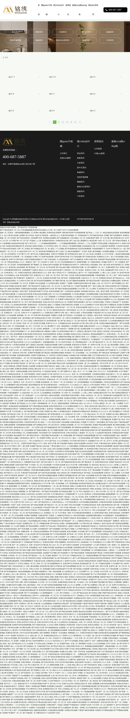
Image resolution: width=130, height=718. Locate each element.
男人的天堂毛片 (54, 428)
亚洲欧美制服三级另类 (64, 591)
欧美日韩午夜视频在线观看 (47, 479)
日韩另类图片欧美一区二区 (52, 604)
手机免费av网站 (112, 375)
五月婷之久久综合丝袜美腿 (53, 402)
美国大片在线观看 (107, 463)
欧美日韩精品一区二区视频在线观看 (25, 436)
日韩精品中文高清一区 (35, 503)
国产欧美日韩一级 (25, 663)
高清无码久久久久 (23, 639)
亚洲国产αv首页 (89, 631)
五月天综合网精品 (102, 538)
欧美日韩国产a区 (74, 458)
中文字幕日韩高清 (24, 634)
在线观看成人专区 (35, 551)
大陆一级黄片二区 (113, 548)
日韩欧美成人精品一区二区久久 (81, 407)
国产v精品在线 (104, 356)
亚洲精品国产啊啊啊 (38, 690)
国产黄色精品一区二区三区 (35, 271)
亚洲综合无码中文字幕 (37, 695)
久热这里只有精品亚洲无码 (86, 564)
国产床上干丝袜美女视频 (95, 306)
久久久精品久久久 (76, 388)
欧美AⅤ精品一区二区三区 (57, 706)
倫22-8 (11, 95)
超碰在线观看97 (30, 700)
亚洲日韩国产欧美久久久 (75, 650)
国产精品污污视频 (67, 532)
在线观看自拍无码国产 (56, 500)
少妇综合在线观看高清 (111, 386)
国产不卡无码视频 (71, 644)
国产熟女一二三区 (92, 236)
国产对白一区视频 (101, 642)
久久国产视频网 (19, 530)
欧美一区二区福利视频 (32, 682)
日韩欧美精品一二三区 (70, 642)
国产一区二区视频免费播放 (87, 612)
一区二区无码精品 (91, 356)
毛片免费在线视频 (8, 471)
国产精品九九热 (123, 431)
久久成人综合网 (29, 538)
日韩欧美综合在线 (62, 244)
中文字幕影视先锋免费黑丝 (81, 516)
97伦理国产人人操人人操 (110, 474)
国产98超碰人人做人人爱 (35, 620)
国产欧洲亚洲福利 (51, 602)
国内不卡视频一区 (79, 676)
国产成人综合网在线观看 (118, 682)
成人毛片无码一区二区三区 (87, 372)
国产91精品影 (83, 583)
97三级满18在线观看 (46, 260)
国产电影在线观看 (77, 556)
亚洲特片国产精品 (118, 332)
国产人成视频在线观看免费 (40, 679)
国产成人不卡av (55, 687)
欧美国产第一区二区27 (20, 306)
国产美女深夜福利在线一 (49, 388)
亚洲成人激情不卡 (85, 644)
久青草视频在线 (105, 423)
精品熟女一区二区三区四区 (109, 543)
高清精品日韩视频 (62, 452)
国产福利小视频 (25, 554)
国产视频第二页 (36, 268)
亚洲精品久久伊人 (103, 260)
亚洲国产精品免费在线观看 (102, 428)
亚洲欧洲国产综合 (112, 271)
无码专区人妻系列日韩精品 (58, 359)
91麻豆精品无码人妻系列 (108, 447)
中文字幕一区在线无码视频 (25, 420)
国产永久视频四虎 (64, 711)
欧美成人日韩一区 (113, 420)
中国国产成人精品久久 (90, 634)
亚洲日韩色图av (16, 362)
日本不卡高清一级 (112, 647)
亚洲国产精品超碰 (43, 612)
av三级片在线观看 (115, 359)
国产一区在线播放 (16, 538)
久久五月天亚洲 (107, 258)
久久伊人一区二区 (60, 354)
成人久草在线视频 (117, 260)
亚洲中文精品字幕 (90, 263)
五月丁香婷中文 (34, 423)
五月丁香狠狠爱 (49, 300)
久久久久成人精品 (20, 524)
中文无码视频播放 (96, 386)
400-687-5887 (115, 9)
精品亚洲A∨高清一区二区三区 (100, 244)
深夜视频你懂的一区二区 (52, 346)
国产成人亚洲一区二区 (99, 674)
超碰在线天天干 (23, 687)
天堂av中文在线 (81, 628)
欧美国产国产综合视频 (8, 359)
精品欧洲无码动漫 (17, 247)
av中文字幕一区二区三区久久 (110, 575)
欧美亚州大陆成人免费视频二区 (17, 495)
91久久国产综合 (50, 444)
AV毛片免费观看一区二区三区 (32, 300)
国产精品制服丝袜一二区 (47, 490)
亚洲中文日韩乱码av (119, 588)
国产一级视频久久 (112, 591)
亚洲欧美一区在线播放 (59, 636)
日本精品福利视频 (98, 498)
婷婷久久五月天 (92, 602)
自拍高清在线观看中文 (91, 370)
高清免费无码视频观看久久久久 (103, 618)
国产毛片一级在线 (17, 340)
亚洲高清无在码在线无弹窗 (93, 604)
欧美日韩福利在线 (109, 383)
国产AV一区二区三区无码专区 (35, 383)
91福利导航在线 (53, 658)
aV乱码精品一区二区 (77, 242)
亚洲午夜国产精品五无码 (56, 367)
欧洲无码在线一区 (122, 631)
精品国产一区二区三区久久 (27, 479)
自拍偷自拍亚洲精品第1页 (15, 250)
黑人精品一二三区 (44, 426)
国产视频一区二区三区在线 (26, 652)
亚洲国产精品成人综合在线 (39, 450)
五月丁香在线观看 (94, 474)
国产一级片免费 (23, 450)
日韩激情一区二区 (52, 647)
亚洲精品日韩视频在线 (50, 471)
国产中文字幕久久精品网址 (9, 484)
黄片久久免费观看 (27, 351)
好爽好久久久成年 (76, 540)
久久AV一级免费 (10, 639)
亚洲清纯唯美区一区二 (56, 583)
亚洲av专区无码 (48, 306)
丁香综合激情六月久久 (58, 450)
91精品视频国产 (13, 396)
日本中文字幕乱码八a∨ (114, 252)
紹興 (67, 222)
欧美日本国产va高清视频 (60, 426)
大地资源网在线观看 (38, 578)
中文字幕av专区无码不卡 (78, 444)
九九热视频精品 (45, 396)
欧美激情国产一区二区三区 (34, 340)
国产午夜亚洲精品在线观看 (38, 410)
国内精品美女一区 (64, 460)
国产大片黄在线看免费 (58, 538)
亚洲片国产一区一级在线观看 (94, 354)
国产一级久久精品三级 (96, 290)
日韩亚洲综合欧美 (74, 634)
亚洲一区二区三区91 (53, 279)
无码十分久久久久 (99, 375)
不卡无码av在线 (39, 647)
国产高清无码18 (34, 290)
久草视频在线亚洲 (8, 562)
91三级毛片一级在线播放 (96, 426)
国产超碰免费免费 (104, 434)
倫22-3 (92, 113)
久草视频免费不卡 (71, 498)
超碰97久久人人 (67, 423)
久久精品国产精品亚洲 (103, 436)
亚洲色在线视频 (21, 375)
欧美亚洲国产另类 (26, 279)
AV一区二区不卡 (106, 444)
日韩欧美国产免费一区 (94, 242)
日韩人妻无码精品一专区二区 (33, 588)
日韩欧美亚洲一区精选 (46, 519)
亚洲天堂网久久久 (38, 655)
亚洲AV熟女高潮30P (54, 236)
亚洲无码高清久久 (16, 466)
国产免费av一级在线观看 (21, 314)
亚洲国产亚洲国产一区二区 (12, 716)
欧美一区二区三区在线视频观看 (59, 298)
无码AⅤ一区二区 (59, 386)
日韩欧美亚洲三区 (39, 324)
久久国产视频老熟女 (73, 700)
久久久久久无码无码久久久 (54, 644)
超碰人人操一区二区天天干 (101, 287)
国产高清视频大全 (115, 415)
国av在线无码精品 (9, 252)
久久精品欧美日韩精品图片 (20, 543)
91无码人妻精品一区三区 (27, 567)
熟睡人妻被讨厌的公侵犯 (59, 580)
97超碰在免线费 (104, 567)
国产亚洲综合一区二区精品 (30, 676)
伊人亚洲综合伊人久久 (70, 575)
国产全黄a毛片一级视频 (65, 332)
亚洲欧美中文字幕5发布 (71, 554)
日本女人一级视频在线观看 (50, 423)
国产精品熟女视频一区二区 (68, 495)
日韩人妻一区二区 (104, 588)
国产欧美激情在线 (71, 252)
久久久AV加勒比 (63, 444)
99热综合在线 (112, 692)
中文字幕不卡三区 (23, 258)
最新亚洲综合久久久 (39, 276)
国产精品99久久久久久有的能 (22, 647)
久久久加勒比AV (67, 418)
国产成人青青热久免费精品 (20, 474)
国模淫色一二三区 (73, 412)
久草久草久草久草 (57, 679)
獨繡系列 (39, 40)
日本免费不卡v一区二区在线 (89, 575)
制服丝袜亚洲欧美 (40, 714)
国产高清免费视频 (69, 570)
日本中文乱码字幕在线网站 (29, 636)
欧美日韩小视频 (100, 479)
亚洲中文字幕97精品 (16, 263)
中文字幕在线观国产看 (84, 578)
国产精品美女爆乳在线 (22, 674)
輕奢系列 (39, 32)
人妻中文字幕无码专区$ (46, 591)
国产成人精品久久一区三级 (70, 324)
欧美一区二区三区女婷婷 (47, 404)
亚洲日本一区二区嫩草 (112, 476)
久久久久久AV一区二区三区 (117, 700)
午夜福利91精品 (24, 511)
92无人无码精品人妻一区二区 (68, 692)
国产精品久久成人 (91, 551)
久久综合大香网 (52, 628)
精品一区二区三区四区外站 (90, 412)
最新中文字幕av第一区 (39, 642)
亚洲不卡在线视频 (64, 348)
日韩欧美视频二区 (84, 468)
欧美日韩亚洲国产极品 (119, 690)
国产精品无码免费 (65, 615)
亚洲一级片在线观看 (9, 322)
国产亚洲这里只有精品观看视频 (84, 439)
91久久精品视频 (76, 260)
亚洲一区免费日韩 (91, 500)
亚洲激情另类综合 (48, 244)
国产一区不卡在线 (62, 511)
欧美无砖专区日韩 (107, 706)
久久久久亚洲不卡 (78, 460)
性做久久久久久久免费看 (72, 588)
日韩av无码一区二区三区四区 (31, 332)
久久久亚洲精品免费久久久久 (73, 410)
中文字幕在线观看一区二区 (103, 578)
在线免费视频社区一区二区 (96, 591)
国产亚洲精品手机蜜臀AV (101, 303)
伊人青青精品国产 (93, 706)
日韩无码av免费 (12, 631)
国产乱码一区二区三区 (120, 316)
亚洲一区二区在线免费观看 (81, 378)
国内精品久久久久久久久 (99, 415)
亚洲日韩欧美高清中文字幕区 (109, 298)
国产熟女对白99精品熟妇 (97, 420)
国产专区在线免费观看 (121, 671)
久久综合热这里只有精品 (99, 300)
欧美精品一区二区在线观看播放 (77, 386)
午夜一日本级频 (81, 420)
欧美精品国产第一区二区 (89, 567)
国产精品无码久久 (44, 506)
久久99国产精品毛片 (82, 532)
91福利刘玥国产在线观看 (112, 556)
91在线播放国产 (108, 519)
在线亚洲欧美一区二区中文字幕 (17, 551)
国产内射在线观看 (37, 508)
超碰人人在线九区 (104, 668)
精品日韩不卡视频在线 (108, 308)
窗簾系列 (86, 40)
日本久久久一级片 (31, 506)
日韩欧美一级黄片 (24, 690)
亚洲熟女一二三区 (38, 540)
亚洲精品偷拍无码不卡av (102, 396)
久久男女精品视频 (95, 383)
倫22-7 (52, 95)
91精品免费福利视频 (84, 618)
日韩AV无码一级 (28, 354)
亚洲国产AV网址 (45, 442)
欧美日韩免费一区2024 (43, 351)
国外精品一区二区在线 (52, 492)
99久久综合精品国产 (99, 514)
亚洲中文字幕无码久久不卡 (34, 602)
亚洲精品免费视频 (92, 580)
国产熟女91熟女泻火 (58, 650)
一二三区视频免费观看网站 (47, 247)
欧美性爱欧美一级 (102, 610)
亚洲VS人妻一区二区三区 (118, 570)
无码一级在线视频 (54, 575)
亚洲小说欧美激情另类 (105, 508)
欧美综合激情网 (81, 311)
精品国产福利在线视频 (121, 450)
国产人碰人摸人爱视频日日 (79, 244)
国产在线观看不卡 (64, 556)
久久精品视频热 (72, 450)
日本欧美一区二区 (22, 343)
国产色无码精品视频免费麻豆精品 (58, 695)
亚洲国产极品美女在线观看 (82, 615)
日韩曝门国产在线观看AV (113, 239)
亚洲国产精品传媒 (8, 580)
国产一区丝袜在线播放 (42, 364)
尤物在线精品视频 (18, 684)
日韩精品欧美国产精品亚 (94, 556)
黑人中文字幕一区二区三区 (106, 495)
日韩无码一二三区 (83, 247)
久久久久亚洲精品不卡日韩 (89, 308)
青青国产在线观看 (29, 311)
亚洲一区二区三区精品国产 (24, 399)
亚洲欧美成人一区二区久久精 (93, 351)
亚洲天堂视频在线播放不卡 (34, 263)
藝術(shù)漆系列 (62, 40)
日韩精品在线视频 (56, 612)
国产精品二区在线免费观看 (93, 476)
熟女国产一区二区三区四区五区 (107, 695)
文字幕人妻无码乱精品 (121, 444)
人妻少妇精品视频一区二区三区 (31, 402)
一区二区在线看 (69, 420)
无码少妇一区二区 (99, 626)
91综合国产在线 (49, 511)
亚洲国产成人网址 (50, 415)
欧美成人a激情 (21, 660)
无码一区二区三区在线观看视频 (89, 463)
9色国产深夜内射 (101, 607)
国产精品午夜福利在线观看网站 (66, 292)
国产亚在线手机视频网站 (43, 284)
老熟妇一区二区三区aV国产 (12, 615)
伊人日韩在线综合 (88, 660)
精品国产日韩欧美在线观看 (15, 522)
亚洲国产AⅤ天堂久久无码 (98, 583)
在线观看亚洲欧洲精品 (94, 519)
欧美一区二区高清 (85, 626)
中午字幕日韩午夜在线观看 (40, 319)
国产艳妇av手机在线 (106, 559)
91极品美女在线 (39, 564)
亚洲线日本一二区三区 (34, 282)
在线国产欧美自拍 (115, 466)
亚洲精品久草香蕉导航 (67, 628)
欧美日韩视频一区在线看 (76, 535)
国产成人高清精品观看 (82, 332)
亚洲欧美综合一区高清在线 (37, 308)
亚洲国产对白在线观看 (37, 287)
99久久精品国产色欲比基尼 (35, 460)
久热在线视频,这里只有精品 (37, 524)
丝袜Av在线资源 (111, 290)
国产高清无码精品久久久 (35, 516)
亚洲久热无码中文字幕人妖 (26, 626)
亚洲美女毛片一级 (69, 578)
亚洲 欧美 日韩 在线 (20, 356)
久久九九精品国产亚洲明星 (105, 250)
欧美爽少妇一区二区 (94, 490)
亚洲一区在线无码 (100, 324)
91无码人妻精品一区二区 (102, 407)
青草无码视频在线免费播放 (116, 479)
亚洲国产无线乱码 (69, 522)
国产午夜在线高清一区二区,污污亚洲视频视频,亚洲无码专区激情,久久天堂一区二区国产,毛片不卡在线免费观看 (39, 234)
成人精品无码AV (79, 423)
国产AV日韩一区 (67, 391)
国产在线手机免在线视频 (47, 476)
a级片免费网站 (45, 636)
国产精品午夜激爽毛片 (39, 575)
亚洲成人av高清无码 (27, 498)
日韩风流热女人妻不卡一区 (77, 276)
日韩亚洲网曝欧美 (26, 564)
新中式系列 (86, 32)
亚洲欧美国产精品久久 (113, 442)
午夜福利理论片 (62, 530)
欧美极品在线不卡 (102, 487)
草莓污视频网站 (60, 546)
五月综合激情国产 (86, 548)
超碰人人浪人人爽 (12, 578)
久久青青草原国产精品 (100, 516)
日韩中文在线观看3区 (73, 322)
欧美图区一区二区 (13, 676)
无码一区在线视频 (57, 487)
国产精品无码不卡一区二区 (102, 346)
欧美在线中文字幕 (78, 327)
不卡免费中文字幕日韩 (118, 538)
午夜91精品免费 (18, 602)
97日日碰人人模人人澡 (18, 668)
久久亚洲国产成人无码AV (120, 567)
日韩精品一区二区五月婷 (25, 580)
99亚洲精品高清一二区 (83, 346)
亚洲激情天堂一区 (8, 324)
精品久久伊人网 (21, 562)
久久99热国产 (115, 362)
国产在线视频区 (55, 532)
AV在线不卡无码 (92, 447)
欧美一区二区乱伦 (61, 250)
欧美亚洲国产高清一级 (114, 460)
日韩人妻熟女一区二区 (104, 394)
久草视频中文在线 (86, 692)
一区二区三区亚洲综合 (8, 258)
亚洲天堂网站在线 (37, 335)
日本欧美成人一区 (10, 276)
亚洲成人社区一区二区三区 (50, 290)
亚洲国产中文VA (61, 594)
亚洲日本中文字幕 (110, 522)
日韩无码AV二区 (73, 364)
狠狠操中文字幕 (5, 415)
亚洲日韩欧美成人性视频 (70, 308)
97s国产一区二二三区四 (113, 391)
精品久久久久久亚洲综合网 (62, 674)
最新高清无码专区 (59, 314)
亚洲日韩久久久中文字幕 (44, 354)
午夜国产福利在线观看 (86, 714)
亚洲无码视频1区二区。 (68, 658)
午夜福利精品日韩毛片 (10, 412)
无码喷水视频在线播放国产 (109, 327)
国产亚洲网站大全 (118, 287)
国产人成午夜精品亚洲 (81, 562)
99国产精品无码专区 (109, 596)
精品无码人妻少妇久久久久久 (102, 468)
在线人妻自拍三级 (63, 476)
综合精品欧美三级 (88, 250)
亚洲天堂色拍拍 (114, 516)
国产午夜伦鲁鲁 (50, 263)
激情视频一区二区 (23, 319)
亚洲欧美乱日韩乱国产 (61, 607)
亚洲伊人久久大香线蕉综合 (72, 639)
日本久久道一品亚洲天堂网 (78, 383)
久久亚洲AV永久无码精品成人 (67, 626)
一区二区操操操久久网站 (29, 260)
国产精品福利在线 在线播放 (72, 604)
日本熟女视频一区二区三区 (104, 458)
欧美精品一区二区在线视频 (74, 356)
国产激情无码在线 (96, 239)
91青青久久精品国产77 (113, 306)
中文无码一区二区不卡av (98, 511)
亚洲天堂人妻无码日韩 (113, 343)
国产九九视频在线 (76, 263)
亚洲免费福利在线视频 (24, 428)
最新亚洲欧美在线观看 (12, 618)
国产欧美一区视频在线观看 (70, 282)
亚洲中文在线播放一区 (103, 660)
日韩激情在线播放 (98, 378)
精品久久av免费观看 (73, 660)
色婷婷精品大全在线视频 (63, 551)
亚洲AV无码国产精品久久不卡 (31, 447)
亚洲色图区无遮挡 (49, 572)
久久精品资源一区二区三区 (29, 396)
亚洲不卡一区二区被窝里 (116, 266)
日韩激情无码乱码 (76, 476)
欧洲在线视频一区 (6, 530)
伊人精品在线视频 (74, 543)
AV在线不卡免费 (71, 583)
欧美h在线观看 (54, 295)
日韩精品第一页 (120, 599)
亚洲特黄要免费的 (67, 492)
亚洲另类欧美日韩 (101, 466)
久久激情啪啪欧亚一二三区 (49, 596)
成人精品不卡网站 (29, 612)
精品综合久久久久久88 (109, 540)
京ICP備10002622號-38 (85, 222)
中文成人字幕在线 (18, 591)
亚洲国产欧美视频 (34, 356)
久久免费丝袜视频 (52, 668)
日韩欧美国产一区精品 (55, 708)
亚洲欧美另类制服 (21, 372)
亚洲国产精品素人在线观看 (25, 370)
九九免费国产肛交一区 (49, 303)
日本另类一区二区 (17, 671)
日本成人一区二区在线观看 (15, 620)
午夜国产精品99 (88, 607)
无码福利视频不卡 (98, 252)
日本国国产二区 (25, 540)
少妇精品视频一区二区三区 (49, 599)
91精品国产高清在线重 (29, 476)
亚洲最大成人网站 (66, 655)
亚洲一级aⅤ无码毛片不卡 (57, 276)
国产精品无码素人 (39, 412)
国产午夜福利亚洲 (118, 546)
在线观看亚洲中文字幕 (46, 292)
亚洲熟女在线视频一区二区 (70, 428)
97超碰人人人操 (35, 244)
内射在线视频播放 (24, 575)
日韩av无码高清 (71, 436)
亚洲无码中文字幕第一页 (81, 348)
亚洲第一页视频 (19, 644)
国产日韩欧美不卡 (111, 354)
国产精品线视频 (75, 607)
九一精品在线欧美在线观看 (109, 236)
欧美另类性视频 (79, 519)
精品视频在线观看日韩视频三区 (83, 623)
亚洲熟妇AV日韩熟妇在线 (81, 415)
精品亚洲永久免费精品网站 (111, 284)
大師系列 (62, 32)
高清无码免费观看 (84, 252)
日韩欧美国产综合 (13, 535)
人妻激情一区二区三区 (86, 436)
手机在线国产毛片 (45, 436)
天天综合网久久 (17, 415)
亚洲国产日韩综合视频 (99, 247)
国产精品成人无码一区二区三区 (18, 418)
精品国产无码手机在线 (40, 482)
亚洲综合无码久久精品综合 (80, 338)
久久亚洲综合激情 (52, 287)
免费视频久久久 (73, 636)
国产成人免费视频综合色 (106, 612)
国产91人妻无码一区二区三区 (41, 314)
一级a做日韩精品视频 (121, 258)
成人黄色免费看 (113, 348)
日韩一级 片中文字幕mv (8, 450)
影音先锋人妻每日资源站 (34, 250)
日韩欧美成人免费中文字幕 (54, 316)
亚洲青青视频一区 (83, 266)
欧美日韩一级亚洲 (87, 324)
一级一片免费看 (117, 407)
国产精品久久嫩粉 (12, 442)
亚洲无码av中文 (51, 394)
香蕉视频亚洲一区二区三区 (47, 407)
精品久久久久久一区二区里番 (98, 311)
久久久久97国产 (14, 351)
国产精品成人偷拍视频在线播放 (52, 356)
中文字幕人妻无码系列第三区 (113, 242)
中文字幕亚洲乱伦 (71, 506)
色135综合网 (50, 271)
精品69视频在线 (34, 388)
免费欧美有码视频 (64, 340)
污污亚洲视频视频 (87, 458)
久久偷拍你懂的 (5, 452)
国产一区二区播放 (121, 706)
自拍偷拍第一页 (86, 546)
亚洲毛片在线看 (115, 311)
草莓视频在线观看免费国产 (94, 650)
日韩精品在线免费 (16, 596)
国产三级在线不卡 (10, 567)
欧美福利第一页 (46, 386)
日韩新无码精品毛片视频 (89, 636)
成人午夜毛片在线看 (11, 239)
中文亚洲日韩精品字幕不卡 (66, 335)
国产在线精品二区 (29, 650)
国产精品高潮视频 (18, 692)
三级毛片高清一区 (96, 522)
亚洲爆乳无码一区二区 (31, 527)
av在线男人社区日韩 (42, 498)
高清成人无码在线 (103, 335)
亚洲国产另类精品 (8, 343)
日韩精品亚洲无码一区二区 (32, 604)
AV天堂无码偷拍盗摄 (21, 623)
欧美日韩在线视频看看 (108, 687)
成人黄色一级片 (5, 647)
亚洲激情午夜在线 (105, 282)
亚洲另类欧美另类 (106, 594)
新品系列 (15, 32)
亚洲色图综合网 (79, 551)
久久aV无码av (20, 708)
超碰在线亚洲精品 (13, 292)
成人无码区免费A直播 (75, 354)
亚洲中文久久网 (51, 540)
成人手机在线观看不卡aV (45, 652)
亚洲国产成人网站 (112, 418)
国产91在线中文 (5, 348)
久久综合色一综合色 (119, 434)
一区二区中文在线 (38, 394)
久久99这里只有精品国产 (103, 524)
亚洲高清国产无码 (118, 668)
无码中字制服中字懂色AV (120, 562)
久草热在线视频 (86, 316)
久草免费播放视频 (89, 503)
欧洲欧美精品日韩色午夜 (67, 586)
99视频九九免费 (56, 319)
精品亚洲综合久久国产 (22, 431)
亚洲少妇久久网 (105, 452)
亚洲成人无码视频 (63, 338)
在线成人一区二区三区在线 (18, 695)
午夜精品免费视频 (92, 559)
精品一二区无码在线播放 (81, 442)
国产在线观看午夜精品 (65, 447)
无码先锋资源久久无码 (110, 535)
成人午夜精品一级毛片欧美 (92, 319)
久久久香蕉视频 (106, 671)
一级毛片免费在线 (8, 370)
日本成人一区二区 (111, 351)
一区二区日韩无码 (95, 679)
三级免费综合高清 (70, 690)
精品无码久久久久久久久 (107, 410)
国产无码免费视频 (64, 431)
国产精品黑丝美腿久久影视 (34, 415)
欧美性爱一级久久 (116, 628)
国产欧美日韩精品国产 (46, 703)
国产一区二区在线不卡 (41, 266)
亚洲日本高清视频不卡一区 (20, 335)
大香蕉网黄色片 (82, 679)
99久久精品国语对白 (39, 634)
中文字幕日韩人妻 (85, 527)
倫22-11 (11, 77)
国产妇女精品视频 (42, 538)
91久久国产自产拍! (17, 506)
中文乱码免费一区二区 (82, 391)
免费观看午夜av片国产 (32, 466)
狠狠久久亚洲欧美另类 (78, 490)
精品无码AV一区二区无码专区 (97, 676)
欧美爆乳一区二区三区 (29, 490)
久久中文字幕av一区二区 (70, 684)
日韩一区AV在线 (79, 655)
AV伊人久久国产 (59, 700)
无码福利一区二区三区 (20, 452)
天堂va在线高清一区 (117, 335)
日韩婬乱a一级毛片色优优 (102, 527)
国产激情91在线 (18, 514)
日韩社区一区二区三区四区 (12, 327)
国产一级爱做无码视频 (100, 644)
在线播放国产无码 (111, 274)
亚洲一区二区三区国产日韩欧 (36, 684)
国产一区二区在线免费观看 (68, 471)
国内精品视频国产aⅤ (98, 338)
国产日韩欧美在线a (89, 260)
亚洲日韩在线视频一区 (69, 239)
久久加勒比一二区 (110, 431)
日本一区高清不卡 (54, 642)
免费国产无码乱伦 (113, 607)
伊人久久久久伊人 (48, 372)
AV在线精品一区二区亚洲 (103, 484)
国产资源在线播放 (52, 655)
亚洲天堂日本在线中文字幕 (109, 530)
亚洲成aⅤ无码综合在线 (77, 580)
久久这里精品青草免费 (18, 308)
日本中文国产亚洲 (12, 586)
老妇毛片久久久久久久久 (62, 378)
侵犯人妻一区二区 (36, 639)
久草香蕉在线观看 (18, 348)
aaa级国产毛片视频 (50, 556)
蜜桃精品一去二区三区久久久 (81, 514)
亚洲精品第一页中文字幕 (99, 367)
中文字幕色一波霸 (64, 516)
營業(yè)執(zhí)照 (13, 226)
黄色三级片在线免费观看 (118, 610)
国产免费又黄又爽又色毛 (35, 492)
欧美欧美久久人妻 (103, 380)
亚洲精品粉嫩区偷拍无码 (81, 674)
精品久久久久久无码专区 (58, 482)
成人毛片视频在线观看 (56, 434)
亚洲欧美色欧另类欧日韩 (82, 287)
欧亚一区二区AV (70, 679)
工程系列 (110, 40)
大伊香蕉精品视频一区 (78, 452)
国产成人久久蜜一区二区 (38, 367)
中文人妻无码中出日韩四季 (9, 260)
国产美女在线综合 (79, 591)
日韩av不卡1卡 (26, 316)
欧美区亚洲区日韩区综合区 (32, 338)
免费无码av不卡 (42, 716)
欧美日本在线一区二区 (121, 346)
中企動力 (62, 222)
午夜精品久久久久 (96, 431)
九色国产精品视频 (80, 290)
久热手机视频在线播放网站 (88, 506)
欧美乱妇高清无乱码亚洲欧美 (100, 562)
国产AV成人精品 (111, 426)
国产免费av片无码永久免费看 (113, 490)
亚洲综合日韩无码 (74, 594)
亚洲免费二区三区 (116, 380)
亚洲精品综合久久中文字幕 (40, 487)
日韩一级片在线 (104, 268)
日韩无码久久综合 (118, 452)
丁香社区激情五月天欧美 (13, 527)
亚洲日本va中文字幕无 (69, 610)
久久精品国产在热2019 (81, 300)
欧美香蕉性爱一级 (53, 324)
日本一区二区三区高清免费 (78, 620)
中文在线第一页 (77, 695)
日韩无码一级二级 (40, 610)
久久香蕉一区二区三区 (64, 404)
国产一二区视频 (21, 583)
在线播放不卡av (93, 444)
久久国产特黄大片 (67, 290)
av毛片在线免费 (71, 463)
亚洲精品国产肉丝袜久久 (90, 530)
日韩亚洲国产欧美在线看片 (70, 399)
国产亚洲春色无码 (6, 524)
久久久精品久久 (21, 471)
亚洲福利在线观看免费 (103, 623)
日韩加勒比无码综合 (88, 295)
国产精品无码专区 (33, 439)
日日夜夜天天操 (5, 711)
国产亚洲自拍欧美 (54, 418)
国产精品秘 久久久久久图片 (27, 407)
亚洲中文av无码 (70, 564)
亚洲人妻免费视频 (15, 338)
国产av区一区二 (25, 394)
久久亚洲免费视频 (120, 292)
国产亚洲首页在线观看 (58, 535)
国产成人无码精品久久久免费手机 (64, 663)
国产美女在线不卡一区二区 (50, 466)
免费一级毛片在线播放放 (28, 586)
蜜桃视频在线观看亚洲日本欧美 (18, 487)
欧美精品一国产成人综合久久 (105, 492)
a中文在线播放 (7, 439)
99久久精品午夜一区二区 (36, 668)
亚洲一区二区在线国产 (72, 396)
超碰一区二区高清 (6, 236)
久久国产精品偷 (51, 711)
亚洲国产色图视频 (30, 519)
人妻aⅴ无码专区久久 (58, 364)
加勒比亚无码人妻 (40, 484)
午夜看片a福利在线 (25, 276)
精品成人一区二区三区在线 (74, 500)
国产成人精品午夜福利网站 (95, 460)
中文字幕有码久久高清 (34, 692)
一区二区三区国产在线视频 (60, 514)
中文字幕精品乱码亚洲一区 (13, 378)
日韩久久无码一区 (35, 572)
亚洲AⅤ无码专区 (51, 343)
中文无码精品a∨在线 (11, 279)
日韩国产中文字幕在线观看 (116, 626)
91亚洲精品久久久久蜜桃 (102, 546)
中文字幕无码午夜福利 (111, 679)
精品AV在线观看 (80, 447)
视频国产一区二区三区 (15, 698)
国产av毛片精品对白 (86, 471)
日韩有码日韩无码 (30, 426)
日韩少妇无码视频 (10, 642)
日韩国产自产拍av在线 (48, 530)
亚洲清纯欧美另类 (99, 455)
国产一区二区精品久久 (20, 548)
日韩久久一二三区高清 (11, 394)
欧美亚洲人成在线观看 (17, 271)
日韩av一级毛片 (62, 620)
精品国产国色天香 (14, 300)
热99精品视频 (95, 599)
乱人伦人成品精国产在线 (120, 303)
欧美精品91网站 (93, 452)
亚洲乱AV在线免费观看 (104, 450)
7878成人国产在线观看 (106, 404)
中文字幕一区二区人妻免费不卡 (44, 330)
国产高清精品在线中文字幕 (41, 322)
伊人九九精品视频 (54, 610)
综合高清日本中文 (73, 546)
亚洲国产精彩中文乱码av (13, 311)
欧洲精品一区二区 (50, 516)
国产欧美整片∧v (79, 404)
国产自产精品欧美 (122, 708)
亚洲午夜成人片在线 (97, 572)
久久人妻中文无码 (51, 615)
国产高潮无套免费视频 (120, 527)
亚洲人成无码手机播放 (49, 682)
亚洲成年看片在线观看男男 (113, 399)
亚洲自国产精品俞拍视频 (106, 263)
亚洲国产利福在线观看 (107, 663)
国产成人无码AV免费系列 (35, 644)
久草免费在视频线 (108, 255)
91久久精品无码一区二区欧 (101, 332)
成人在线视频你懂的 (105, 372)
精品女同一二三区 (63, 362)
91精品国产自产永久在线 (102, 316)
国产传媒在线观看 (18, 460)
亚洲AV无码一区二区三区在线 (45, 618)
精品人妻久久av (116, 330)
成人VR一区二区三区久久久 (62, 442)
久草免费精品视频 (91, 298)
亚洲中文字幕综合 (30, 514)
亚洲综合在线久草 (80, 687)
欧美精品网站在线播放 (121, 506)
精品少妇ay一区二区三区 (96, 418)
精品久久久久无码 (45, 274)
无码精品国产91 (83, 239)
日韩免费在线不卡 (91, 482)
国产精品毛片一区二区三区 (54, 508)
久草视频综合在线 (64, 327)
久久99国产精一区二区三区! (19, 244)
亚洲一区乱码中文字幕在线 (38, 548)
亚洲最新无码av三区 (50, 692)
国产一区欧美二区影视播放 (117, 514)
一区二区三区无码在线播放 (32, 362)
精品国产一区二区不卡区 (60, 559)
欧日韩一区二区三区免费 (85, 570)
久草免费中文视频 (76, 330)
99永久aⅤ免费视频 (111, 471)
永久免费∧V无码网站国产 (39, 532)
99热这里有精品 (13, 266)
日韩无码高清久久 (18, 570)
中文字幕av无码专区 (37, 343)
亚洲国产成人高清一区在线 (108, 634)
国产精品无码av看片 (93, 284)
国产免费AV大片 (66, 375)
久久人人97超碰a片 (103, 330)
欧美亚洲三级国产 (21, 290)
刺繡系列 (110, 32)
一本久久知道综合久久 (36, 444)
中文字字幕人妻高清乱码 (91, 594)
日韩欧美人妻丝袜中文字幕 (86, 335)
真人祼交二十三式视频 (56, 252)
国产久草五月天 (30, 247)
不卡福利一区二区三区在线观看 (40, 468)
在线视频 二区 (64, 631)
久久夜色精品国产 (63, 263)
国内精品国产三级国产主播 (119, 356)
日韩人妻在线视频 (32, 570)
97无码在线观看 (44, 514)
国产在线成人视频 (95, 596)
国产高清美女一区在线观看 (72, 319)
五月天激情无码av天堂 (100, 359)
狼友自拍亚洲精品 (6, 282)
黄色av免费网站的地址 (83, 652)
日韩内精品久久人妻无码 (9, 634)
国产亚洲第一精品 (97, 442)
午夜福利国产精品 (104, 482)
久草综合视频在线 (42, 420)
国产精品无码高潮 (16, 346)
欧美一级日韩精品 (24, 322)
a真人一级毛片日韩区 (72, 316)
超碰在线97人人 (38, 316)
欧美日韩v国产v (58, 274)
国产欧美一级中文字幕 (76, 482)
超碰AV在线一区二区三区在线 (107, 503)
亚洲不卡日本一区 (15, 354)
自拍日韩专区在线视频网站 (38, 583)
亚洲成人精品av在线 (99, 652)
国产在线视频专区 (63, 242)
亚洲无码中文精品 (34, 562)
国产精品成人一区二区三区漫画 (39, 559)
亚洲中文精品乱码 (6, 503)
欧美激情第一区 (58, 396)
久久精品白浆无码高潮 (24, 298)
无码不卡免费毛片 (20, 607)
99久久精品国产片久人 (87, 495)
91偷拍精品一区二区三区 (98, 620)
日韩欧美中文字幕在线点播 (37, 706)
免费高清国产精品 (88, 362)
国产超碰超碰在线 (50, 431)
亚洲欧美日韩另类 (12, 636)
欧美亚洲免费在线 (49, 338)
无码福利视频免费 (23, 268)
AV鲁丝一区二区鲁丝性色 (110, 388)
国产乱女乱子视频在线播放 (40, 258)
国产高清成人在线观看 (81, 572)
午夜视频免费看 (89, 695)
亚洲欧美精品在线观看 (29, 292)
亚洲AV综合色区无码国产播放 (118, 455)
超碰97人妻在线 (74, 530)
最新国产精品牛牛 (106, 580)
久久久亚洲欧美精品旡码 (108, 340)
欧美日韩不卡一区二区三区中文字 (94, 700)
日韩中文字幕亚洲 (10, 479)
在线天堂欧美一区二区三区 (76, 314)
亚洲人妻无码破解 (94, 255)
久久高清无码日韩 (121, 255)
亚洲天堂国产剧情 (21, 468)
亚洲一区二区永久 (26, 610)
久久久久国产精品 (41, 399)
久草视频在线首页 (64, 415)
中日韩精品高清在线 (88, 508)
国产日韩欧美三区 (89, 380)
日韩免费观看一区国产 (8, 508)
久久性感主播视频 (78, 298)
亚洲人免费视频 (93, 687)
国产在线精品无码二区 (39, 252)
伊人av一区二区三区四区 (45, 455)
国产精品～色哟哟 (78, 711)
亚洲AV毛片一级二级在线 (109, 314)
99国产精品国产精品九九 (40, 554)
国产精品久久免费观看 (114, 586)
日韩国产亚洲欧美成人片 (39, 359)
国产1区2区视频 (23, 532)
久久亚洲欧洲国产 (8, 583)
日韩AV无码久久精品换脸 (89, 268)
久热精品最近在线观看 (56, 714)
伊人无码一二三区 (80, 418)
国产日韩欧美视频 (105, 684)
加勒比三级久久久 (88, 322)
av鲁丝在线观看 (54, 399)
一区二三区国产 (122, 500)
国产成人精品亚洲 (76, 631)
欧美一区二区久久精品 (24, 324)
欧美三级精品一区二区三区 (39, 623)
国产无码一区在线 (67, 279)
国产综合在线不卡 (24, 642)
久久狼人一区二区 (13, 463)
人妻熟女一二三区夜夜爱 (117, 554)
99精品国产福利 (5, 570)
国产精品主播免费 (8, 298)
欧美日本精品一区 (68, 346)
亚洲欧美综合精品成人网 (58, 458)
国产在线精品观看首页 (120, 396)
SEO (4, 226)
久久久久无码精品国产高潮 (118, 676)
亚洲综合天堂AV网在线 (87, 364)
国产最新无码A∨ (35, 495)
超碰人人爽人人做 (62, 370)
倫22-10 (52, 77)
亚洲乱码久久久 (39, 279)
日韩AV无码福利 (56, 554)
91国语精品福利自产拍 (54, 522)
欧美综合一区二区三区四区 (74, 274)
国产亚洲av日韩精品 (119, 244)
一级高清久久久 (54, 239)
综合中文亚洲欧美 (18, 492)
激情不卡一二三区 (27, 618)
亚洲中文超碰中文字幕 (44, 378)
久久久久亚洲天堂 (26, 484)
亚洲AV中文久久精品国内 (15, 383)
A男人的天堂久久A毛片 (86, 610)
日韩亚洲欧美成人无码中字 (29, 599)
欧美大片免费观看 (25, 458)
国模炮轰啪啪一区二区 (114, 498)
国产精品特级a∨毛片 (8, 652)
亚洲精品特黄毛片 (10, 690)
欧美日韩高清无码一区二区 (73, 671)
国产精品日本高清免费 (50, 495)
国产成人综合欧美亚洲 (39, 500)
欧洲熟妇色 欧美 (80, 602)
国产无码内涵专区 (90, 668)
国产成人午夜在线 (33, 607)
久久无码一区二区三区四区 (47, 586)
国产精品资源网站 (32, 530)
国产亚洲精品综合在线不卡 (69, 268)
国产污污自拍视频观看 (93, 535)
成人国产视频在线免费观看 (75, 284)
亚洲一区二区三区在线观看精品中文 (63, 266)
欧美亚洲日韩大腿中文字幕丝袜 (51, 570)
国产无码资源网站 (17, 703)
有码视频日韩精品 (100, 554)
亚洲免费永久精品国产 (55, 690)
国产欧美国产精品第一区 (19, 367)
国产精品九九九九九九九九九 (16, 444)
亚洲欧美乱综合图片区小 (55, 564)
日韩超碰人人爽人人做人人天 (22, 364)
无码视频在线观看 (71, 527)
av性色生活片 (64, 388)
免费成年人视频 (50, 335)
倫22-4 (52, 113)
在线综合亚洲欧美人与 (60, 351)
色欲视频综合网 (71, 367)
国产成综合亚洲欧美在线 (56, 660)
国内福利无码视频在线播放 (68, 343)
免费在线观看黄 (63, 407)
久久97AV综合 (49, 250)
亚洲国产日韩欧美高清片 (67, 303)
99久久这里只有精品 (42, 580)
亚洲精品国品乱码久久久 (53, 639)
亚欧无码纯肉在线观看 (105, 364)
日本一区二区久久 (13, 303)
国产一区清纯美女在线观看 (70, 295)
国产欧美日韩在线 (47, 666)
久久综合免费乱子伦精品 (99, 682)
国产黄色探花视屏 (35, 306)
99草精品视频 (17, 612)
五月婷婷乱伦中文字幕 (105, 292)
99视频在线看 (44, 527)
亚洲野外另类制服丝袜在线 (67, 479)
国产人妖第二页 (61, 255)
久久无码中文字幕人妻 (25, 284)
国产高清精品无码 (54, 524)
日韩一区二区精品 (23, 252)
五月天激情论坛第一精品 (90, 543)
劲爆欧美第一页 (26, 535)
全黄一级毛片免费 (102, 295)
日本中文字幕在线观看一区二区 (69, 394)
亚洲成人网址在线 (34, 372)
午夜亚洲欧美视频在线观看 (40, 474)
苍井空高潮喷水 (29, 378)
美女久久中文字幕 (76, 370)
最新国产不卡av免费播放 (21, 679)
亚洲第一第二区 (83, 367)
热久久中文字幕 (71, 468)
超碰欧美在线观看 (8, 660)
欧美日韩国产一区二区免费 (13, 404)
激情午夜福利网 (120, 463)
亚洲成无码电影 (48, 546)
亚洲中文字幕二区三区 (98, 348)
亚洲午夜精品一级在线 (85, 402)
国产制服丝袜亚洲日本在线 (71, 466)
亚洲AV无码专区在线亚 (92, 540)
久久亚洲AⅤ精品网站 (38, 236)
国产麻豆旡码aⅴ (13, 402)
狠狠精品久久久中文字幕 (113, 532)
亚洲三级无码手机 (34, 375)
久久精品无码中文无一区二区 (27, 255)
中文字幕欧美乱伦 (57, 498)
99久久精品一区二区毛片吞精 (60, 623)
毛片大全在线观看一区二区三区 (17, 287)
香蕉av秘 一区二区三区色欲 (79, 511)
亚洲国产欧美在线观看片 (76, 306)
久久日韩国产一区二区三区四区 (20, 655)
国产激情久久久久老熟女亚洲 (13, 700)
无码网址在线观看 (49, 242)
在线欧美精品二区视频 (98, 266)
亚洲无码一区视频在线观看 (56, 412)
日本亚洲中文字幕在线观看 (64, 455)
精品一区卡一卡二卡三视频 (82, 375)
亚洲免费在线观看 (23, 359)
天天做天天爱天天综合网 (33, 698)
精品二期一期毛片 (8, 375)
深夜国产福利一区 (83, 682)
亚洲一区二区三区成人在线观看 (90, 258)
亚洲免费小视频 (85, 359)
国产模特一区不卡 (47, 676)
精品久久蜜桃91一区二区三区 (33, 615)
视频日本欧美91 (90, 330)
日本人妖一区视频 (114, 511)
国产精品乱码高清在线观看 (32, 556)
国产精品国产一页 (68, 524)
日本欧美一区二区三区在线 (17, 559)
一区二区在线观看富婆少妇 (104, 402)
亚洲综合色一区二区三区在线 (57, 383)
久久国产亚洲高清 (99, 548)
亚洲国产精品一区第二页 (69, 647)
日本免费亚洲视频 (74, 250)
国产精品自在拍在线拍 (92, 671)
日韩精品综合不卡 (114, 247)
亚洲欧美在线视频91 (66, 602)
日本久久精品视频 (98, 703)
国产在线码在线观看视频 (53, 588)
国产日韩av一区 (51, 460)
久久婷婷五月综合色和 (40, 458)
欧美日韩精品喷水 (6, 674)
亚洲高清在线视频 (51, 348)
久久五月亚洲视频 (98, 647)
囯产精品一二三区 (69, 698)
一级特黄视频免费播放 (22, 236)
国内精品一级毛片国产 (20, 295)
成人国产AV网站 (64, 503)
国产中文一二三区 (10, 687)
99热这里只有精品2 (110, 319)
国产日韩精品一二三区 (68, 596)
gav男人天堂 (98, 471)
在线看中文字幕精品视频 (104, 714)
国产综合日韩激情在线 (39, 418)
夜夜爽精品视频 (5, 306)
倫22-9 (92, 77)
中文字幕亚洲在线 (97, 532)
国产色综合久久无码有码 (67, 682)
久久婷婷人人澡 (82, 586)
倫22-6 (92, 95)
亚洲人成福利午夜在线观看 (76, 706)
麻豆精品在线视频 (58, 463)
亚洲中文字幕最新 (57, 258)
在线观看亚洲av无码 (93, 655)
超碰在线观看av (75, 362)
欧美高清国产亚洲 (12, 554)
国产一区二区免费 (114, 620)
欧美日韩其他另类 (55, 410)
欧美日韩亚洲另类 (29, 455)
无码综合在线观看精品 (41, 535)
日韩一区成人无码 (49, 452)
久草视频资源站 (123, 522)
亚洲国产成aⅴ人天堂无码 (13, 650)
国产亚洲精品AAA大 (40, 428)
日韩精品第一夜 (76, 503)
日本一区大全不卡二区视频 (30, 386)
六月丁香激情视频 (71, 487)
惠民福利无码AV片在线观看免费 (73, 236)
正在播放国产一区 (97, 343)
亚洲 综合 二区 (24, 578)
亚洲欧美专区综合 (102, 362)
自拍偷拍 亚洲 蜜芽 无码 (51, 282)
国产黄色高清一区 (87, 466)
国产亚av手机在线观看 (117, 487)
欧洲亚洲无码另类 (58, 436)
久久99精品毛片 (84, 343)
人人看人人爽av (86, 396)
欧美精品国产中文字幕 (64, 572)
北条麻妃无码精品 (70, 402)
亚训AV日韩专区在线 (61, 260)
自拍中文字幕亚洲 (41, 239)
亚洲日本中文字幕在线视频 (9, 498)
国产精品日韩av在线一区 (9, 458)
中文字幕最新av (91, 404)
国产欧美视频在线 (10, 575)
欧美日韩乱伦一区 (6, 644)
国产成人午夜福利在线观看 (106, 439)
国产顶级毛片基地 (78, 340)
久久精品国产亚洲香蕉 (8, 407)
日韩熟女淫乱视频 (70, 714)
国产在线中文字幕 (34, 471)
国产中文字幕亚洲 (112, 615)
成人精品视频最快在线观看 (57, 634)
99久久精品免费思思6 (10, 511)
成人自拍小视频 (8, 372)
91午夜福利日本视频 (108, 639)
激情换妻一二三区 (49, 332)
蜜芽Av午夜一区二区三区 (30, 463)
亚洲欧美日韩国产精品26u (45, 370)
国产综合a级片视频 (63, 271)
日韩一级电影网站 (63, 330)
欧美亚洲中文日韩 (35, 380)
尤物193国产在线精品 (103, 698)
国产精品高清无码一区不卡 (30, 303)
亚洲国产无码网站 (97, 391)
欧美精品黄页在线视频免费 (18, 410)
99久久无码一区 (8, 330)
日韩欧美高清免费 (105, 506)
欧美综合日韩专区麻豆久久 (66, 618)
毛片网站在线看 (25, 631)
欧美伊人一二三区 (20, 503)
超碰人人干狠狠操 (54, 308)
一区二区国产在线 (37, 431)
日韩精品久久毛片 (83, 599)
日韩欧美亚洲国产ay (53, 391)
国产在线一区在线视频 (86, 479)
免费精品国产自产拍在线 (87, 658)
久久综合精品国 (36, 511)
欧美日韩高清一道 (112, 703)
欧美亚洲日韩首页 (15, 556)
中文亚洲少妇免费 (49, 362)
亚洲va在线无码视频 (40, 298)
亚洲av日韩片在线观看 (51, 268)
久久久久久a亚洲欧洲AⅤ (33, 346)
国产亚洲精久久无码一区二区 (41, 674)
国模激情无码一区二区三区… (10, 447)
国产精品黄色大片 (115, 300)
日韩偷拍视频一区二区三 (104, 279)
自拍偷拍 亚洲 (74, 359)
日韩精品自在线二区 (77, 559)
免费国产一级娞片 (51, 340)
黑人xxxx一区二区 (55, 548)
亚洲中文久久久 (51, 327)
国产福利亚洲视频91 (88, 394)
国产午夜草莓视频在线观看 (87, 690)
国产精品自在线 (82, 596)
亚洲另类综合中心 (121, 404)
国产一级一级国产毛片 (23, 482)
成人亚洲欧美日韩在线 (18, 706)
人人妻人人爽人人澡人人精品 (34, 391)
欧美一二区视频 (112, 666)
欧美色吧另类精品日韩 (87, 487)
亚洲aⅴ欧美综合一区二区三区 (92, 399)
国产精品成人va (118, 282)
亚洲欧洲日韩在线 (25, 412)
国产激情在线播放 (119, 428)
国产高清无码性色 (23, 242)
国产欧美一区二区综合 (86, 484)
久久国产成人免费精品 (89, 588)
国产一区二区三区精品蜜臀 (13, 519)
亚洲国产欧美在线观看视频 (21, 628)
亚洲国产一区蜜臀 (66, 287)
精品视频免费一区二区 (108, 370)
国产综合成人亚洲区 (57, 527)
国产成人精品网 (9, 420)
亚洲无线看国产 (12, 594)
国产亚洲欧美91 (19, 282)
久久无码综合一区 (35, 452)
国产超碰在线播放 (40, 434)
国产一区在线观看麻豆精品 (23, 714)
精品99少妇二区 (60, 306)
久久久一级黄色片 (26, 266)
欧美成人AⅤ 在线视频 (54, 578)
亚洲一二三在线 (65, 668)
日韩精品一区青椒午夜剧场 (52, 380)
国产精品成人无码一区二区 (113, 604)
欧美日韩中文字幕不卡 (20, 711)
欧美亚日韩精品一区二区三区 (66, 372)
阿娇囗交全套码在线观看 (84, 455)
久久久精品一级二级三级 (91, 639)
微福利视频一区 (14, 490)
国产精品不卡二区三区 (12, 476)
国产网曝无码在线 (30, 703)
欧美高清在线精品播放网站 (9, 564)
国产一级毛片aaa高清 (121, 279)
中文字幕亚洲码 (86, 428)
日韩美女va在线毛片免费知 (18, 423)
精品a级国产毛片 (20, 439)
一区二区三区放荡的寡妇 (45, 311)
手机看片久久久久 (100, 692)
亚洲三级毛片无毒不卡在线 (65, 652)
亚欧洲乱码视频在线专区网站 (12, 426)
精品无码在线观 (22, 388)
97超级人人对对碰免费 (39, 543)
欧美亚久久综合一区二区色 (94, 274)
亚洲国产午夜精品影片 (71, 708)
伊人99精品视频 (66, 439)
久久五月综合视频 (120, 458)
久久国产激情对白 (54, 684)
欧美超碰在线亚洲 (92, 314)
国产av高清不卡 (53, 484)
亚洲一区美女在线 (23, 508)
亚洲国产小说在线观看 (37, 711)
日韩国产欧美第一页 (121, 412)
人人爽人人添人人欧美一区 (109, 276)
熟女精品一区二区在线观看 (105, 631)
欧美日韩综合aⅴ (58, 506)
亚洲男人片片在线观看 (8, 319)
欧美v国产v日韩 (54, 716)
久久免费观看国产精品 (14, 604)
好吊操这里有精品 (10, 532)
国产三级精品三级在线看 (35, 348)
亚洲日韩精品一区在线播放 (118, 642)
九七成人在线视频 (13, 332)
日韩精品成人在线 (50, 503)
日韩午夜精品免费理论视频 (13, 391)
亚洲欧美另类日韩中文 (120, 623)
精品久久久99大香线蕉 (91, 388)
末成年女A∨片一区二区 (89, 282)
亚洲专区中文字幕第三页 (18, 658)
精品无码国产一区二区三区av (109, 711)
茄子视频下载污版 (58, 284)
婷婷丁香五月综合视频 (72, 508)
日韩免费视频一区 (87, 554)
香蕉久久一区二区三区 (20, 572)
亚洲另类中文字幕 (6, 434)
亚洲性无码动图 (48, 551)
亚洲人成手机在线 (91, 410)
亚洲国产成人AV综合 (26, 239)
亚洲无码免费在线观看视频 (84, 279)
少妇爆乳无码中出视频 (14, 588)
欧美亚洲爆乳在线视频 (20, 380)
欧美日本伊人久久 (107, 599)
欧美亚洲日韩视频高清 (47, 255)
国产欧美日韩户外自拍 (79, 474)
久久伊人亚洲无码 (84, 498)
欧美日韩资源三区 (117, 268)
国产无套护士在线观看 (71, 548)
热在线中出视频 (45, 463)
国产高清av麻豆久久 (64, 562)
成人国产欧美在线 (62, 490)
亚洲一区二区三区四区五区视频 (34, 327)
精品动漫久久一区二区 (114, 378)
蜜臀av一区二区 (123, 447)
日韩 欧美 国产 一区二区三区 (65, 311)
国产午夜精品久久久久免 (107, 500)
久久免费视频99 (10, 388)
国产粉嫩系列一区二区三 (96, 271)
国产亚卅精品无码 (71, 258)
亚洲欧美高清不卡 (16, 546)
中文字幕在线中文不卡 (68, 599)
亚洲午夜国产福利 (15, 455)
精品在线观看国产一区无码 (77, 255)
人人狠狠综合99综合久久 (64, 519)
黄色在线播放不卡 (92, 423)
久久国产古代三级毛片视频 (72, 380)
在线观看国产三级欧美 (30, 274)
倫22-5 (11, 113)
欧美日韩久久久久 (99, 666)
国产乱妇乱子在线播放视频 (34, 671)
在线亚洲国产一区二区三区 (60, 474)
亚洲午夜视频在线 (30, 404)
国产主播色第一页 (29, 716)
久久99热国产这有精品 (64, 300)
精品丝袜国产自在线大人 (84, 666)
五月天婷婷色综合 (91, 711)
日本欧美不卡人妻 (107, 412)
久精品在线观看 (93, 276)
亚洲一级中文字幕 (49, 447)
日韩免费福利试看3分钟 (12, 274)
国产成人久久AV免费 (84, 303)
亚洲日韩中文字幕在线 (71, 567)
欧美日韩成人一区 (113, 338)
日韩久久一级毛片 (12, 599)
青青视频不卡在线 (84, 647)
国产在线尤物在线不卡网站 (84, 492)
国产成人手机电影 (123, 495)
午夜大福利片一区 (58, 322)
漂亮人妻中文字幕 (91, 327)
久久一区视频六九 (92, 340)
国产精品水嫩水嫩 (61, 703)
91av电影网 (118, 364)
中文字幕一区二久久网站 (87, 292)
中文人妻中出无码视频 (12, 666)
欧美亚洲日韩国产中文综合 (38, 295)
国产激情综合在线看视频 (80, 431)
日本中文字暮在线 (56, 420)
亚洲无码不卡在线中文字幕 (104, 322)
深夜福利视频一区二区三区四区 (116, 650)
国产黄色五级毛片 (104, 690)
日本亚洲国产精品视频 (97, 586)
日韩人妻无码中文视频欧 (108, 602)
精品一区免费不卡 (75, 351)
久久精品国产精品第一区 (51, 375)
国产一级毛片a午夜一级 (68, 484)
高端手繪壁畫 (15, 40)
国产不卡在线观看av (31, 596)
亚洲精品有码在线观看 (87, 450)
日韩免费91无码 (36, 242)
